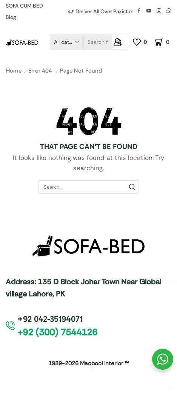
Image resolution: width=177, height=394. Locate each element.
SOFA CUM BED (24, 5)
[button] (57, 332)
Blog (11, 17)
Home (14, 70)
